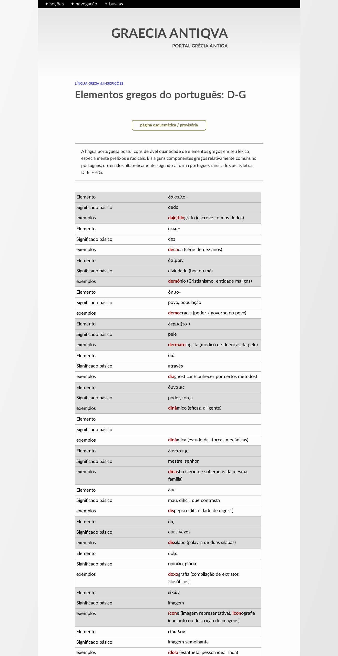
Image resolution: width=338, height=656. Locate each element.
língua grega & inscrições (99, 83)
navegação (86, 4)
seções (57, 4)
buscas (116, 4)
